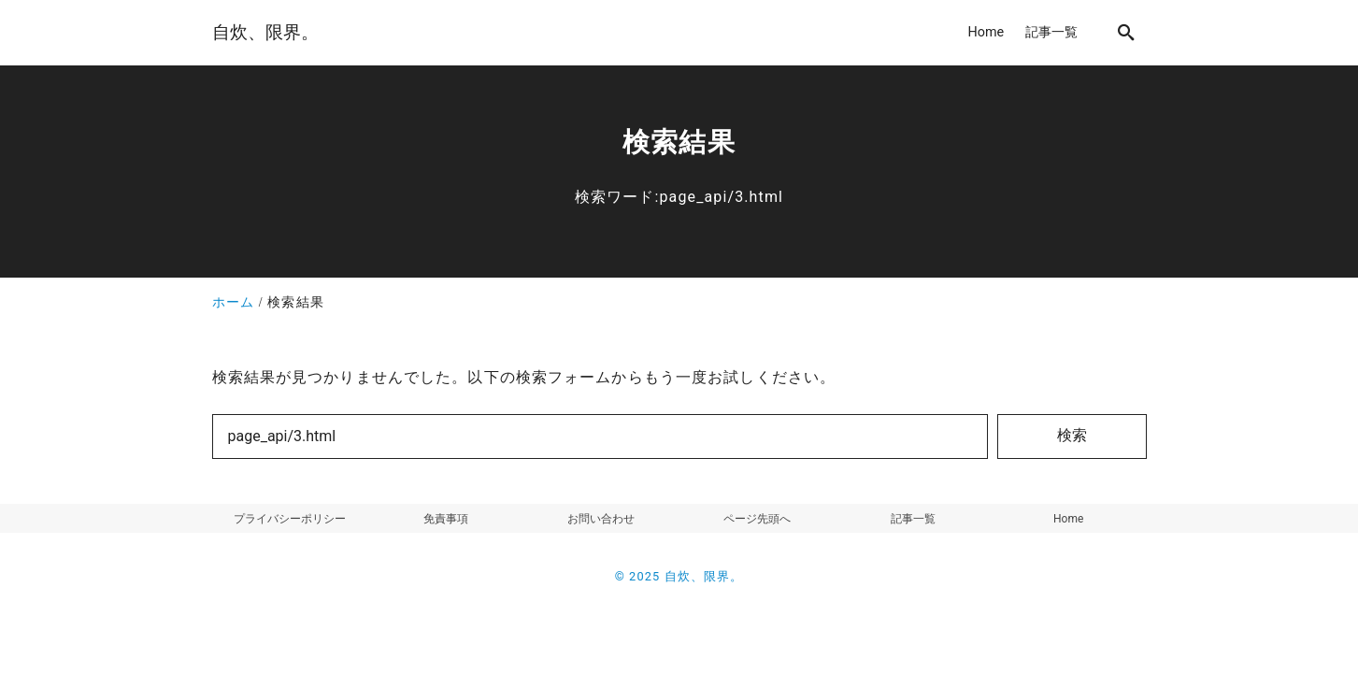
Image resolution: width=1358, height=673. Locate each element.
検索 (1072, 435)
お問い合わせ (601, 518)
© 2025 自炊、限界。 (679, 576)
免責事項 (445, 518)
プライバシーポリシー (290, 518)
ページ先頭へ (757, 518)
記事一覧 (913, 518)
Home (1068, 518)
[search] (1126, 32)
